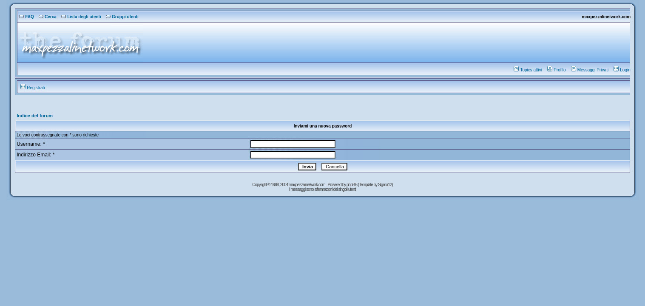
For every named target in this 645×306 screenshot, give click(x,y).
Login (622, 70)
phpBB (352, 184)
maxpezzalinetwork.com (606, 16)
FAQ (26, 16)
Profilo (556, 70)
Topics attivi (528, 70)
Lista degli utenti (81, 16)
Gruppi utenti (122, 16)
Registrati (32, 87)
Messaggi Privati (589, 70)
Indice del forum (35, 115)
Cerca (48, 16)
